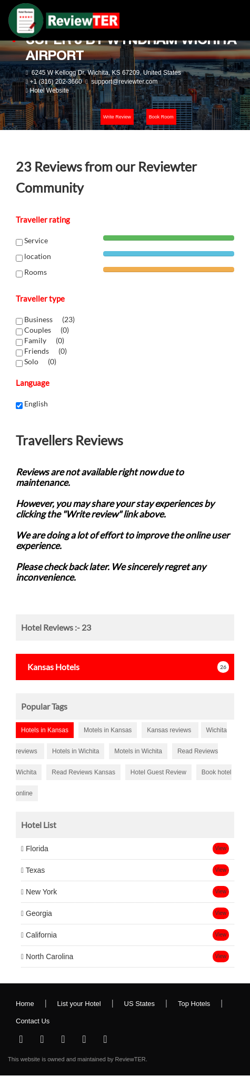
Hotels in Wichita (75, 751)
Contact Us (32, 1021)
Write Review (117, 116)
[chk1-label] (19, 321)
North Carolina (47, 956)
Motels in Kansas (108, 730)
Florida (34, 848)
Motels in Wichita (138, 751)
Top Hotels (194, 1004)
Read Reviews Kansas (83, 772)
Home (25, 1004)
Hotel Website (48, 90)
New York (39, 892)
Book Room (161, 116)
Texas (33, 870)
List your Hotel (79, 1004)
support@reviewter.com (124, 81)
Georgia (36, 913)
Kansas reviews (170, 730)
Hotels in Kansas (44, 730)
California (39, 935)
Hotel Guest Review (158, 772)
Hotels (50, 667)
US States (139, 1004)
